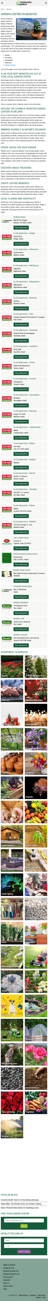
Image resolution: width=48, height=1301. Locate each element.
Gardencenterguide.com (11, 1271)
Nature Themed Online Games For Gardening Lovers (20, 1208)
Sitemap (38, 1297)
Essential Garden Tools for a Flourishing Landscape (20, 1200)
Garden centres (8, 1286)
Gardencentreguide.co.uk (11, 1274)
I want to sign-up (24, 1252)
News (5, 1289)
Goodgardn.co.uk (8, 1268)
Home (2, 9)
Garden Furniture (10, 65)
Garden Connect (23, 1295)
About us (6, 1283)
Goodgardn (33, 1295)
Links (44, 1297)
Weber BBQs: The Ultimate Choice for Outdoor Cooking (21, 1204)
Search (24, 1226)
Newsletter (6, 1280)
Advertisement (8, 1277)
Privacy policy (42, 1295)
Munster (9, 9)
